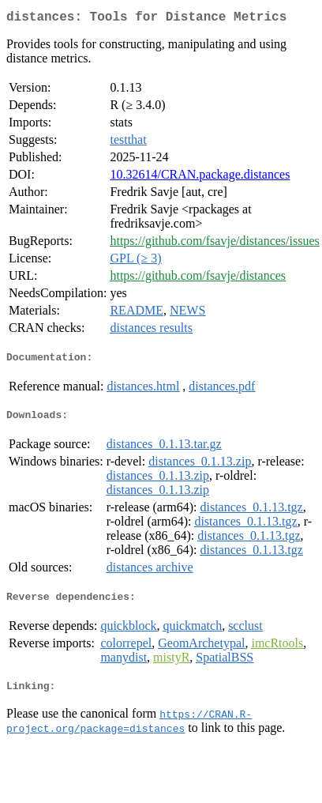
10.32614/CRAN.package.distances (200, 177)
